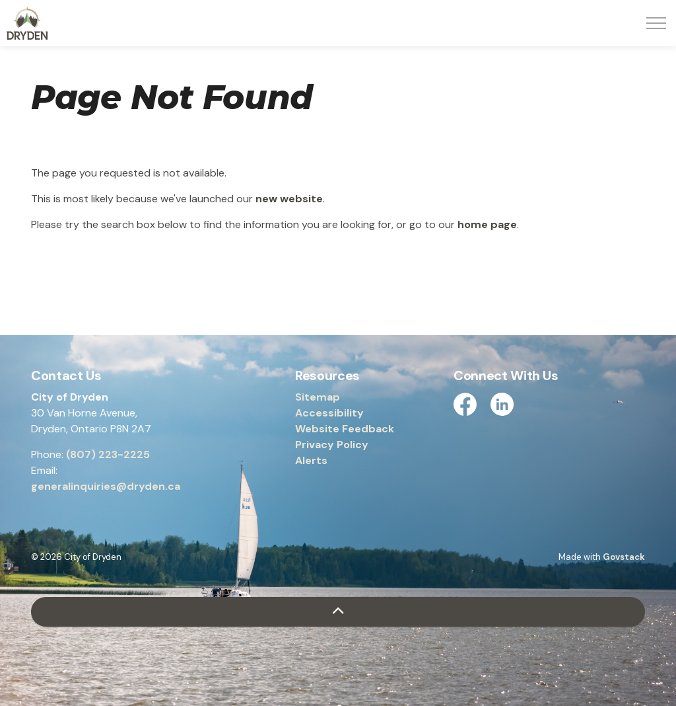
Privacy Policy (331, 444)
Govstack (624, 557)
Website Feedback (344, 429)
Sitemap (317, 397)
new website (289, 199)
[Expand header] (656, 23)
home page (487, 224)
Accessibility (329, 413)
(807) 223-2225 (108, 454)
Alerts (311, 460)
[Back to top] (338, 612)
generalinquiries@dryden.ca (105, 486)
